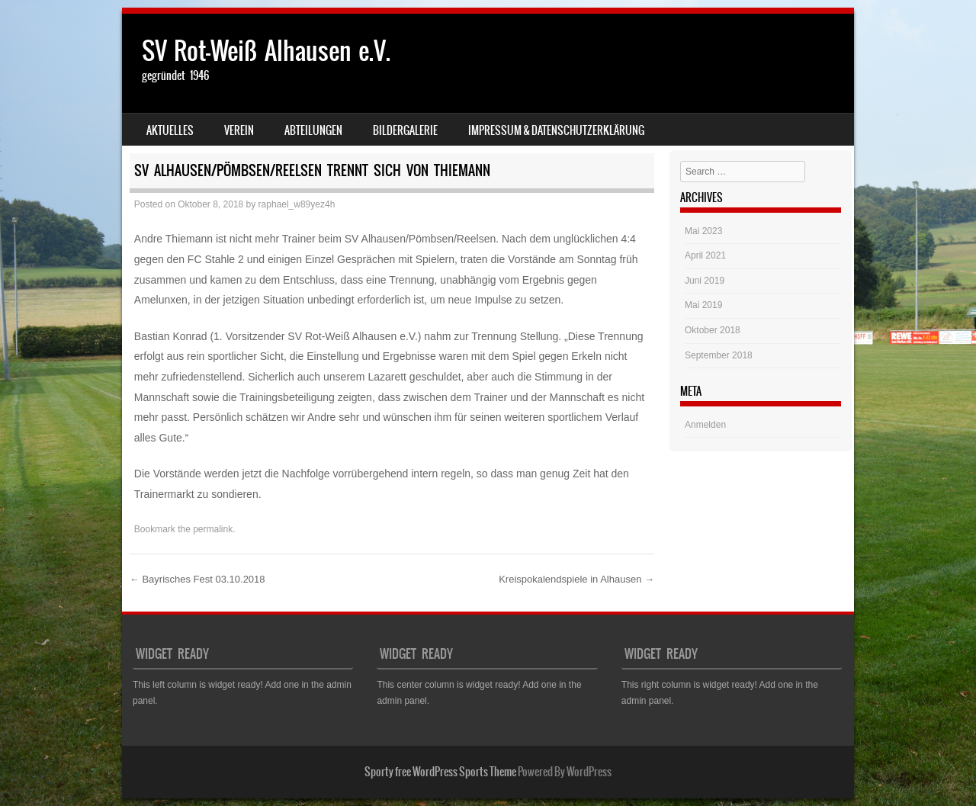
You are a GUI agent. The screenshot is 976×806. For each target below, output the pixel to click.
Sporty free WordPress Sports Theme (440, 771)
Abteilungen (313, 130)
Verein (239, 130)
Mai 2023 (703, 231)
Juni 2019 (704, 280)
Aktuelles (170, 130)
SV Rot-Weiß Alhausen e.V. (266, 50)
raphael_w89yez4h (297, 204)
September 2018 (719, 355)
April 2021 (705, 255)
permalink (213, 529)
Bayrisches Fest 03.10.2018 (197, 579)
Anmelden (705, 424)
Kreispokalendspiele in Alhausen (576, 579)
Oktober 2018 (712, 330)
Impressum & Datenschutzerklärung (556, 130)
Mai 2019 (703, 305)
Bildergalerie (405, 130)
